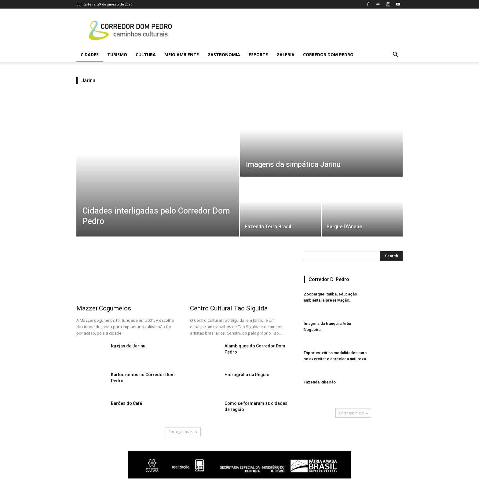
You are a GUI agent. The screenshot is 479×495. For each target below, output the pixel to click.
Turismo (117, 54)
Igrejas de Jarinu (128, 345)
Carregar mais (182, 431)
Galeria (285, 54)
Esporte (258, 54)
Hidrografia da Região (247, 374)
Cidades (90, 54)
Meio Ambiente (181, 54)
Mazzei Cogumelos (103, 308)
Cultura (146, 54)
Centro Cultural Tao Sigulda (229, 308)
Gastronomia (223, 54)
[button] (395, 55)
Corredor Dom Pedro (328, 54)
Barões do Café (126, 403)
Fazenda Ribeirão (320, 382)
